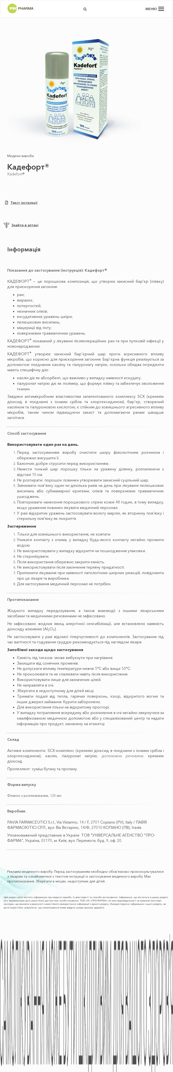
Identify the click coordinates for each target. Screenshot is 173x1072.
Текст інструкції (21, 203)
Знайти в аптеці (21, 225)
